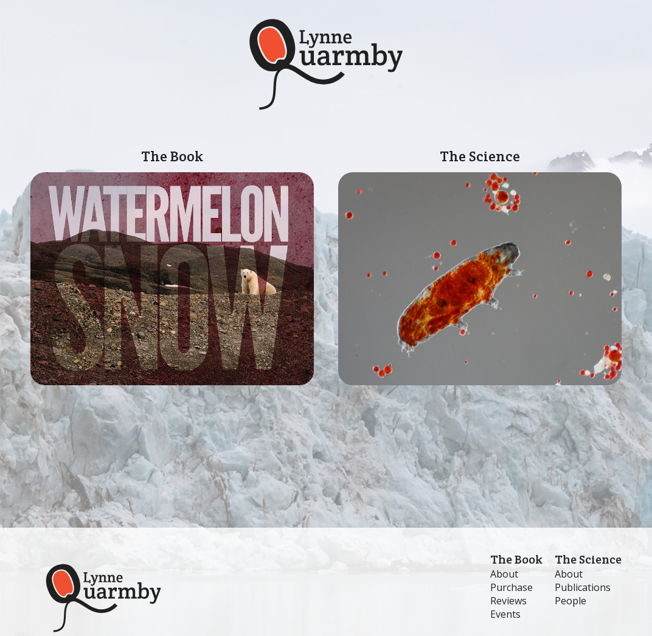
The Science (480, 266)
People (570, 600)
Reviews (508, 600)
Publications (583, 587)
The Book (172, 266)
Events (505, 614)
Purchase (511, 587)
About (504, 574)
